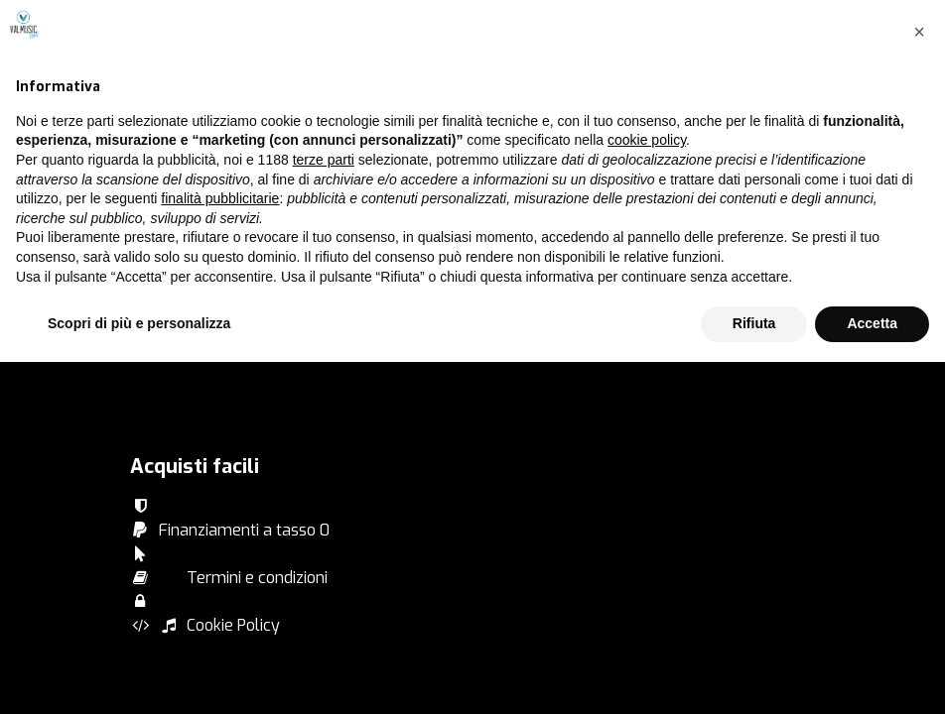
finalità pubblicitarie (220, 550)
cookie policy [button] (647, 493)
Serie (148, 284)
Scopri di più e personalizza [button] (139, 675)
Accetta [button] (872, 675)
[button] (919, 384)
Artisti (151, 331)
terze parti (323, 512)
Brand (151, 260)
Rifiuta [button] (754, 675)
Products (162, 308)
